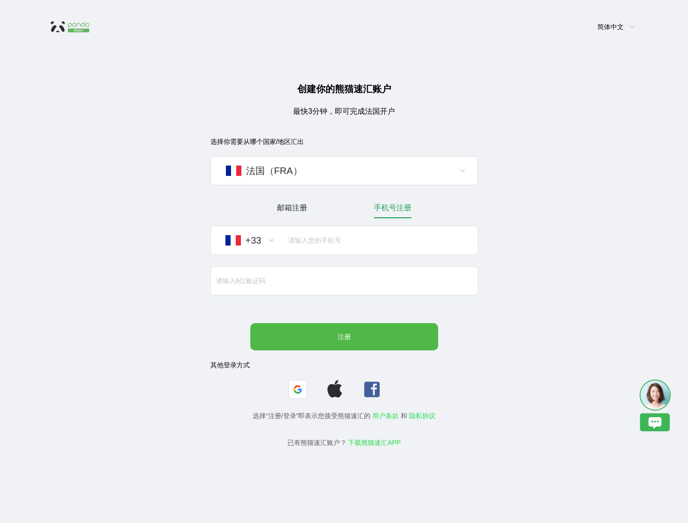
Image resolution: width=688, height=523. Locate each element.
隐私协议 (422, 416)
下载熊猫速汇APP (374, 442)
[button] (297, 389)
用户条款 (385, 416)
